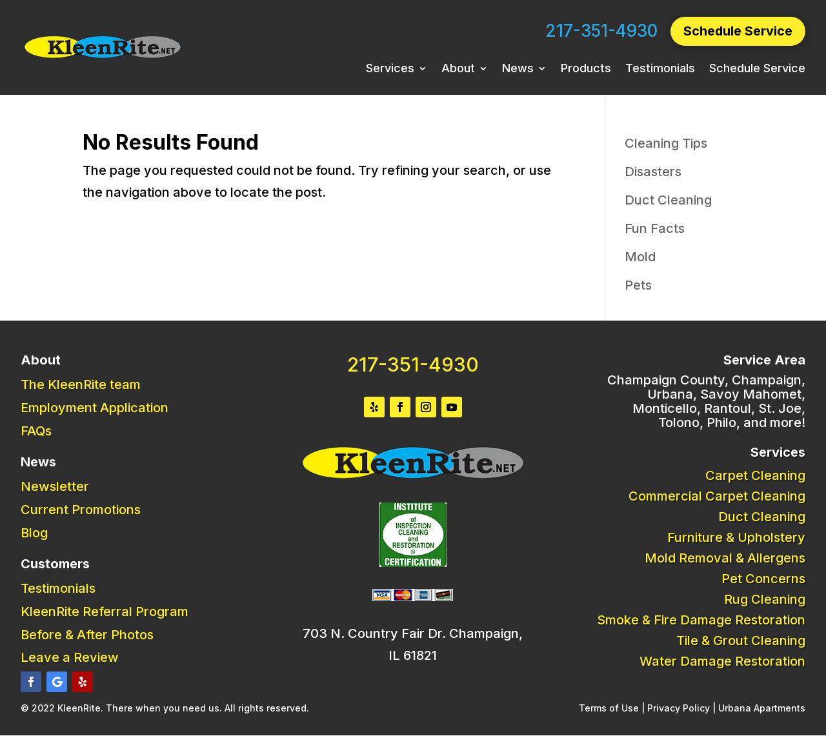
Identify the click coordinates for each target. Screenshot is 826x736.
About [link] (458, 70)
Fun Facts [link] (655, 228)
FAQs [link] (36, 431)
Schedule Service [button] (737, 31)
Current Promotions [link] (81, 509)
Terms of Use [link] (609, 707)
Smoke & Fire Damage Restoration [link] (701, 620)
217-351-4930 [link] (601, 31)
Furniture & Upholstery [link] (736, 537)
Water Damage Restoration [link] (722, 661)
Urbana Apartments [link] (761, 707)
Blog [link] (34, 533)
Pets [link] (638, 285)
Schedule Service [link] (757, 70)
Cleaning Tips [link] (666, 143)
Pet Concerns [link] (763, 578)
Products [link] (586, 70)
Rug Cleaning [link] (764, 599)
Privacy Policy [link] (678, 707)
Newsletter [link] (55, 486)
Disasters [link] (653, 171)
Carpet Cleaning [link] (755, 475)
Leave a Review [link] (70, 657)
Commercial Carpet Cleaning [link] (717, 496)
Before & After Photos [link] (87, 634)
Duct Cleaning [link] (668, 200)
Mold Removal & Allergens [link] (725, 558)
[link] (103, 56)
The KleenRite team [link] (81, 384)
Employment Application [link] (94, 407)
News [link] (518, 70)
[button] (31, 681)
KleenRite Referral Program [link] (104, 611)
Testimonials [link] (660, 70)
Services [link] (390, 70)
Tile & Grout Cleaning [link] (740, 640)
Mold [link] (640, 256)
